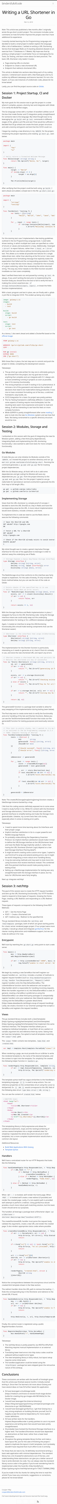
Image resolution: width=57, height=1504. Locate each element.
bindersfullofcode (12, 3)
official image (7, 335)
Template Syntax (11, 1147)
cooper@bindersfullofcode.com (13, 1488)
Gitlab (41, 86)
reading (49, 411)
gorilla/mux (39, 927)
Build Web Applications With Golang (19, 1144)
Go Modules (30, 414)
